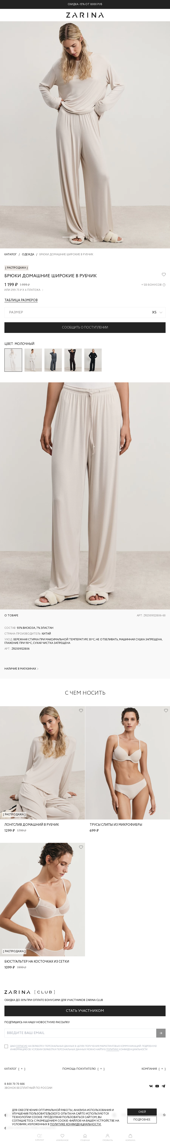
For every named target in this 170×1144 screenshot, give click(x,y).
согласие (22, 1046)
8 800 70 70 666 (14, 1084)
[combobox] (85, 312)
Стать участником (85, 1010)
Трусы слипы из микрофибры (116, 825)
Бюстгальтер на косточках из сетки (36, 961)
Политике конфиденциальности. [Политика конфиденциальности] (75, 1124)
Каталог (14, 1069)
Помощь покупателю (83, 1069)
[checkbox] (6, 1046)
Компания (154, 1069)
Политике (112, 1049)
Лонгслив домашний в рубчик (31, 825)
